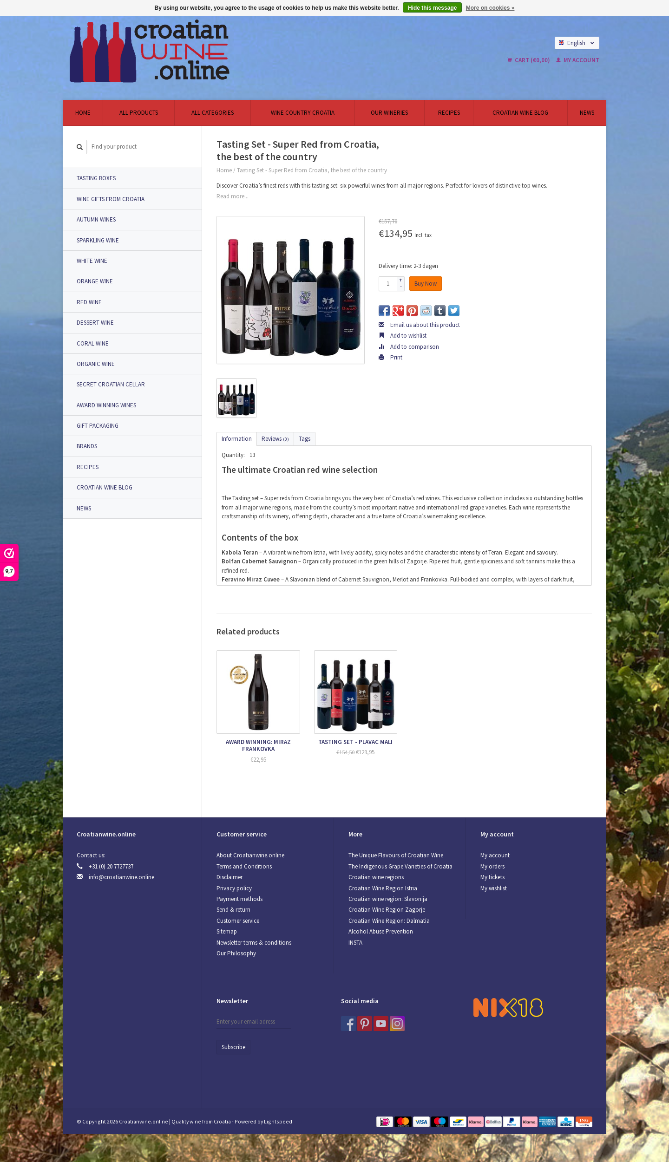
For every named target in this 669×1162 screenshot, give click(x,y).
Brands (87, 446)
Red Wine (89, 302)
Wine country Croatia (302, 113)
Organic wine (96, 364)
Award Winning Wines (106, 405)
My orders (492, 866)
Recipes (449, 113)
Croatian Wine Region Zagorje (386, 910)
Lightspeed (278, 1121)
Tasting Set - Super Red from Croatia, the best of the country (312, 170)
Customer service (237, 921)
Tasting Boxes (96, 178)
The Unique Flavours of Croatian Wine (395, 855)
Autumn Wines (96, 219)
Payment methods (239, 899)
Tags (304, 439)
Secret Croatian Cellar (111, 384)
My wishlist (493, 888)
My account (577, 60)
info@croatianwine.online (121, 877)
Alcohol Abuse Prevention (380, 931)
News (587, 113)
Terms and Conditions (244, 866)
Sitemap (226, 931)
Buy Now (425, 283)
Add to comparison (409, 347)
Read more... (232, 196)
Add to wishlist (402, 335)
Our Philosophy (236, 953)
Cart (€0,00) (529, 60)
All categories (212, 113)
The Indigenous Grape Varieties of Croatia (400, 866)
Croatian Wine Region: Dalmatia (389, 921)
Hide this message (432, 8)
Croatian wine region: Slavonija (387, 899)
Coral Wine (93, 343)
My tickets (492, 877)
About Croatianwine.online (250, 855)
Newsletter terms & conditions (253, 943)
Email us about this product (419, 325)
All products (138, 113)
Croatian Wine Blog (520, 113)
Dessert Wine (95, 322)
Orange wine (95, 281)
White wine (92, 261)
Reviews (275, 439)
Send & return (233, 910)
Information (237, 439)
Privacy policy (234, 888)
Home (83, 113)
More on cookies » (490, 8)
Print (390, 357)
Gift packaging (97, 426)
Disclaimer (229, 877)
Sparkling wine (98, 240)
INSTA (355, 943)
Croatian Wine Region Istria (382, 888)
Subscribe (233, 1047)
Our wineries (389, 113)
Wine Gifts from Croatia (110, 199)
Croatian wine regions (376, 877)
